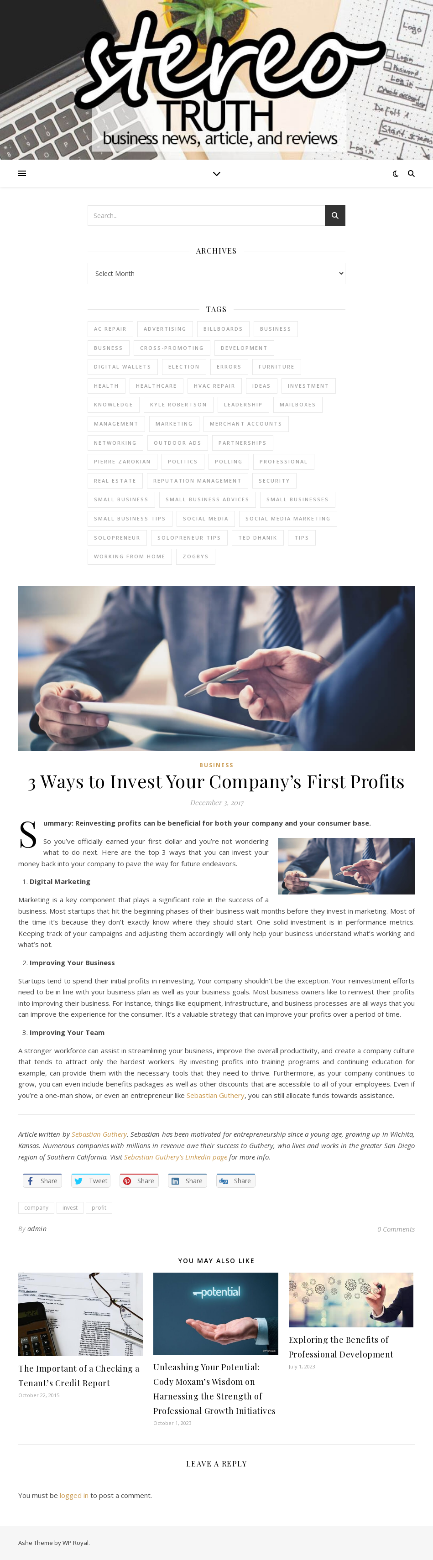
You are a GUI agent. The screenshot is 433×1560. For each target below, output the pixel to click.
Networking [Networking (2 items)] (115, 442)
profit (99, 1208)
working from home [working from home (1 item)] (130, 556)
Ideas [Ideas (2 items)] (261, 385)
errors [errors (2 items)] (229, 366)
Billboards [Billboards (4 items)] (223, 328)
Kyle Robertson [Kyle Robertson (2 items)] (178, 404)
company (36, 1208)
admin (37, 1228)
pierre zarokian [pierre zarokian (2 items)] (122, 461)
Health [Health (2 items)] (106, 385)
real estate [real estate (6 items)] (115, 480)
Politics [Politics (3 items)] (183, 461)
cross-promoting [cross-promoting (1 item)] (172, 347)
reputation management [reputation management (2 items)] (197, 480)
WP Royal (76, 1543)
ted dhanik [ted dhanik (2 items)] (257, 537)
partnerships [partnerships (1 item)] (243, 442)
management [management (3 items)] (116, 423)
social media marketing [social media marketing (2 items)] (288, 518)
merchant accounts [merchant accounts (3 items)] (246, 423)
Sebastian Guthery (216, 1095)
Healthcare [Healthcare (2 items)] (156, 385)
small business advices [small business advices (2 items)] (208, 499)
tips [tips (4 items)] (301, 537)
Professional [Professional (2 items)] (284, 461)
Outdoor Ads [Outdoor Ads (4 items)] (178, 442)
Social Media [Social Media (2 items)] (206, 518)
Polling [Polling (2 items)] (229, 461)
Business (216, 765)
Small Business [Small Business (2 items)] (121, 499)
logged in (74, 1495)
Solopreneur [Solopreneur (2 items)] (117, 537)
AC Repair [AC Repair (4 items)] (110, 328)
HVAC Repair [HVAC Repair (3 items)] (214, 385)
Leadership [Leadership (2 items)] (243, 404)
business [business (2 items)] (276, 328)
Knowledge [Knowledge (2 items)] (113, 404)
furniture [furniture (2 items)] (277, 366)
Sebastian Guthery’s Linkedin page (175, 1156)
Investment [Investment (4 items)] (308, 385)
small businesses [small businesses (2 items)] (297, 499)
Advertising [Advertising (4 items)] (165, 328)
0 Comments (396, 1228)
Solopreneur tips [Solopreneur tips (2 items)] (189, 537)
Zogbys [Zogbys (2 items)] (196, 556)
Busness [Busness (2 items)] (108, 347)
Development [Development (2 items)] (244, 347)
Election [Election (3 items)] (184, 366)
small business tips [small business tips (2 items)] (130, 518)
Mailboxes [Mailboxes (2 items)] (298, 404)
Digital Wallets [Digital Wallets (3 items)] (122, 366)
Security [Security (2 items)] (274, 480)
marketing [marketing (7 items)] (174, 423)
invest (70, 1208)
